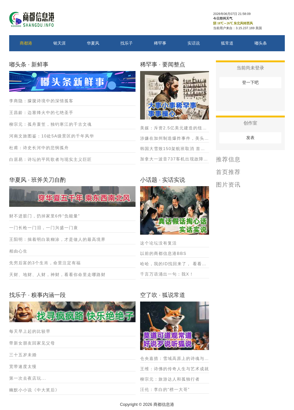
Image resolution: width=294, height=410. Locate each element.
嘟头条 (260, 43)
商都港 (26, 43)
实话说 (193, 43)
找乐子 (126, 43)
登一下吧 (250, 82)
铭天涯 (59, 43)
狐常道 (227, 43)
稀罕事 (160, 43)
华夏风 (93, 43)
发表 (250, 137)
